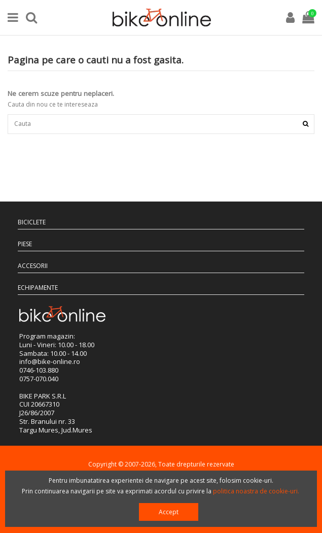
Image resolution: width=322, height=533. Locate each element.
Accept (168, 512)
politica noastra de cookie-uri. (256, 491)
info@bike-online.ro (49, 361)
